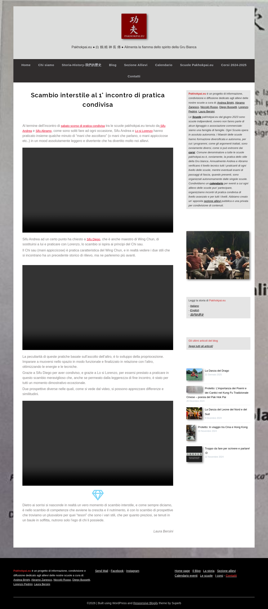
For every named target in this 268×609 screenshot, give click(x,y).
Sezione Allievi (136, 65)
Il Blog (196, 571)
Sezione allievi (226, 571)
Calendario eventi (186, 575)
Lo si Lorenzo (149, 131)
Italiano (194, 305)
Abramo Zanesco (41, 579)
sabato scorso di (73, 126)
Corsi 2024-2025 (234, 65)
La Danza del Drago (217, 370)
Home (26, 65)
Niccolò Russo (209, 107)
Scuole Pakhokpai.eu (197, 65)
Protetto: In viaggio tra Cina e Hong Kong (222, 427)
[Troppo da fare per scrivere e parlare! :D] (194, 454)
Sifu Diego (94, 239)
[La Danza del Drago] (194, 375)
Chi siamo (46, 65)
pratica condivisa (98, 126)
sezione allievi (212, 201)
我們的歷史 (197, 314)
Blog (112, 65)
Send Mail (101, 571)
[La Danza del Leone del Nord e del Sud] (194, 413)
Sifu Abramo (46, 131)
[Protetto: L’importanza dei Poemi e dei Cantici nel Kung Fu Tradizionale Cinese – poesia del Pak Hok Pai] (194, 390)
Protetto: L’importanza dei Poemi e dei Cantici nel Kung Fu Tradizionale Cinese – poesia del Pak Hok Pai (217, 393)
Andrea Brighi (225, 102)
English (194, 310)
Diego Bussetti (228, 107)
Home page (182, 571)
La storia (209, 571)
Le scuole (206, 575)
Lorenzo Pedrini (22, 584)
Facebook (117, 571)
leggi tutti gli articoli (200, 346)
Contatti (134, 76)
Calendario (164, 65)
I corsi (219, 575)
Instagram (132, 571)
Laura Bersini (206, 111)
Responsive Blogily (145, 603)
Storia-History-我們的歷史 (81, 65)
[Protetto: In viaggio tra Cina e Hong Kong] (190, 433)
